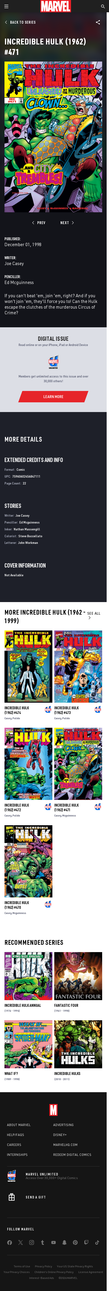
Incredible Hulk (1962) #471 (66, 807)
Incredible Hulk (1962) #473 (66, 710)
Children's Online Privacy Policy (54, 1272)
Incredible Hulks (67, 1073)
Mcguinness (69, 815)
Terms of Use (22, 1266)
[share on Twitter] (20, 1243)
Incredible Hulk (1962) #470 (16, 905)
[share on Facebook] (9, 1243)
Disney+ (60, 1135)
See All (94, 615)
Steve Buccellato (30, 536)
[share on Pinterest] (75, 1243)
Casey (7, 718)
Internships (17, 1155)
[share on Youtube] (53, 1243)
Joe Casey (14, 263)
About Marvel (19, 1125)
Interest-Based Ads (41, 1278)
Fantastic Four (66, 1005)
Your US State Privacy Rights (75, 1266)
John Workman (28, 543)
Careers (14, 1145)
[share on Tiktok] (97, 1243)
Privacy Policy (43, 1266)
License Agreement (90, 1272)
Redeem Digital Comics (72, 1155)
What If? (11, 1073)
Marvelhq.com (65, 1145)
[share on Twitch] (86, 1243)
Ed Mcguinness (19, 282)
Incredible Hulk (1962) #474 (16, 710)
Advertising (63, 1125)
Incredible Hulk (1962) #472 (16, 807)
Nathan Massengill (27, 529)
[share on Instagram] (31, 1243)
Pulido (16, 718)
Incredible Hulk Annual (22, 1005)
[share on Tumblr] (42, 1243)
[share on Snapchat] (64, 1243)
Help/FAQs (15, 1135)
